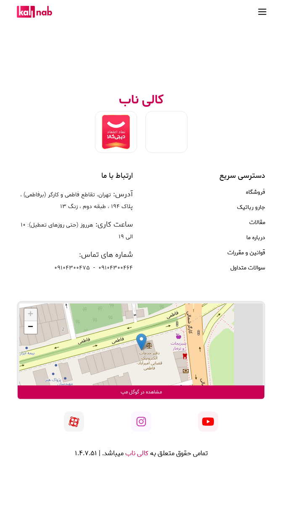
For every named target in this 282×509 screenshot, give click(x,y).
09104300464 (115, 268)
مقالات (257, 223)
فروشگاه (255, 192)
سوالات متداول (247, 268)
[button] (141, 342)
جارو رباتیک (251, 207)
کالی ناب (136, 453)
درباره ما (255, 238)
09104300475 (72, 268)
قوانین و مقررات (246, 253)
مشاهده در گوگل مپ (141, 392)
